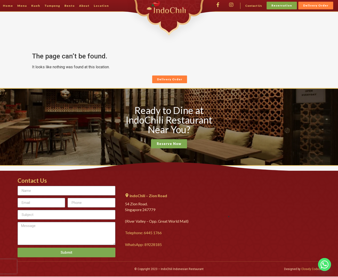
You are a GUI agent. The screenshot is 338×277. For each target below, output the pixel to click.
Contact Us (253, 5)
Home (8, 5)
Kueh (35, 5)
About (84, 5)
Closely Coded (310, 269)
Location (101, 5)
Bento (69, 5)
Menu (22, 5)
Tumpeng (52, 5)
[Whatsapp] (324, 264)
